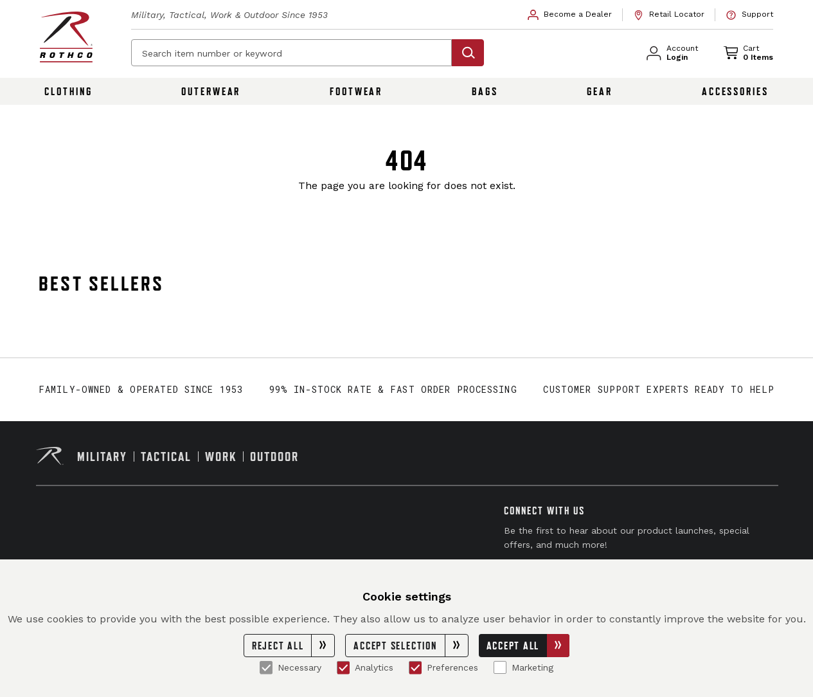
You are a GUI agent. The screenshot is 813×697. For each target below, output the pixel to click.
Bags (485, 91)
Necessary (290, 667)
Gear (599, 91)
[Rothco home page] (66, 37)
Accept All (528, 645)
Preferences (443, 667)
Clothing (68, 91)
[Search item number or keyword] (291, 52)
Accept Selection (410, 645)
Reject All (293, 645)
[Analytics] (343, 667)
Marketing (523, 667)
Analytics (365, 667)
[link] (570, 14)
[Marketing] (500, 667)
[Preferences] (415, 667)
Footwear (356, 91)
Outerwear (210, 91)
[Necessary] (266, 667)
